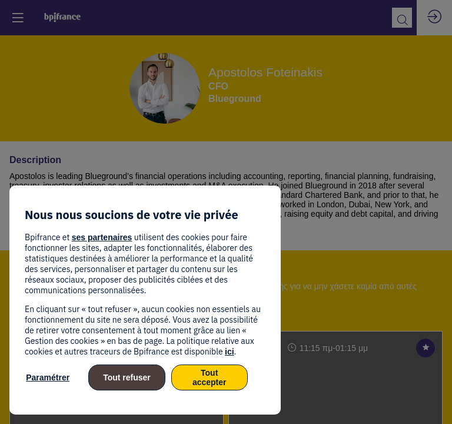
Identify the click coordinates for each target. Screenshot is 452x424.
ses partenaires (102, 237)
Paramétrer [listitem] (47, 377)
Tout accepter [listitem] (209, 377)
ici (229, 351)
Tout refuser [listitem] (127, 377)
